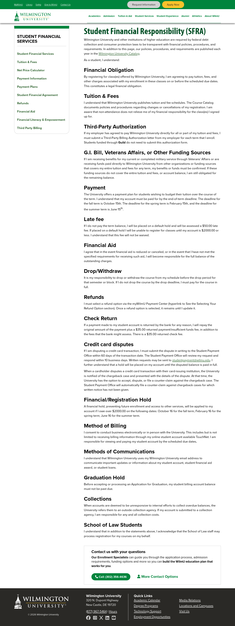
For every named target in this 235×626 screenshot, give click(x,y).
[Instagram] (95, 618)
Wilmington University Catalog (119, 53)
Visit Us (184, 611)
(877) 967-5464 (96, 611)
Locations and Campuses (196, 605)
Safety (38, 4)
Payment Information (32, 78)
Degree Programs (146, 605)
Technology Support (147, 611)
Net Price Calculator (31, 70)
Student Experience (167, 15)
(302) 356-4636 (111, 577)
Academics (94, 15)
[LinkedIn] (107, 618)
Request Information (144, 5)
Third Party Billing (29, 128)
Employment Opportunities (152, 616)
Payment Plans (27, 86)
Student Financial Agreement (37, 95)
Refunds (23, 103)
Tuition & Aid (125, 15)
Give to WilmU (50, 4)
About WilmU (212, 15)
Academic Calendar (147, 600)
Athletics (197, 15)
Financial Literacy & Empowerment (41, 119)
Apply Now (173, 5)
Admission (109, 15)
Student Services (144, 15)
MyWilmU (18, 4)
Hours (113, 611)
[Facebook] (88, 618)
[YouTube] (114, 618)
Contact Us (65, 4)
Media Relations (190, 600)
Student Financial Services (35, 53)
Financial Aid (26, 111)
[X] (102, 618)
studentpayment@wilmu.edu (191, 360)
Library (29, 4)
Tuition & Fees (27, 62)
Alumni (185, 15)
